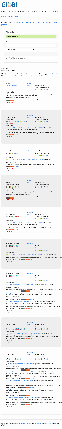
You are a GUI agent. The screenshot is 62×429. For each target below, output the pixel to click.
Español (3, 16)
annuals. (8, 83)
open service (25, 423)
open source (49, 423)
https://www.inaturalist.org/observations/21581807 (21, 397)
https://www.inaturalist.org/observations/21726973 (21, 380)
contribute (21, 11)
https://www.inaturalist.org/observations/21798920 (21, 371)
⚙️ (49, 94)
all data (22, 74)
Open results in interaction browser (25, 76)
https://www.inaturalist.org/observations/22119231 (21, 293)
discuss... (17, 100)
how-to (41, 11)
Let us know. (56, 74)
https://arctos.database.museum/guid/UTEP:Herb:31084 (23, 333)
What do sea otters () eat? (26, 22)
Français (20, 16)
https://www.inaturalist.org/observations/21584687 (21, 389)
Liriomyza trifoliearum (12, 273)
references (55, 11)
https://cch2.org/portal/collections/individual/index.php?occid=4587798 (26, 159)
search (47, 11)
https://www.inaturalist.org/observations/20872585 (21, 284)
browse (14, 11)
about (3, 11)
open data (38, 423)
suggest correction (11, 85)
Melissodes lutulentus (12, 244)
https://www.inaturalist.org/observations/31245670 (21, 363)
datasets (34, 11)
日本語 (16, 16)
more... (31, 414)
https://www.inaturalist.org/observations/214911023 (22, 301)
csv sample (14, 74)
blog (8, 11)
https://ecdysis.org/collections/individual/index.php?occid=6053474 (25, 254)
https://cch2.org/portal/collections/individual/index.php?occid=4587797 (26, 94)
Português (10, 16)
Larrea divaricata (11, 151)
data (28, 11)
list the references (44, 76)
